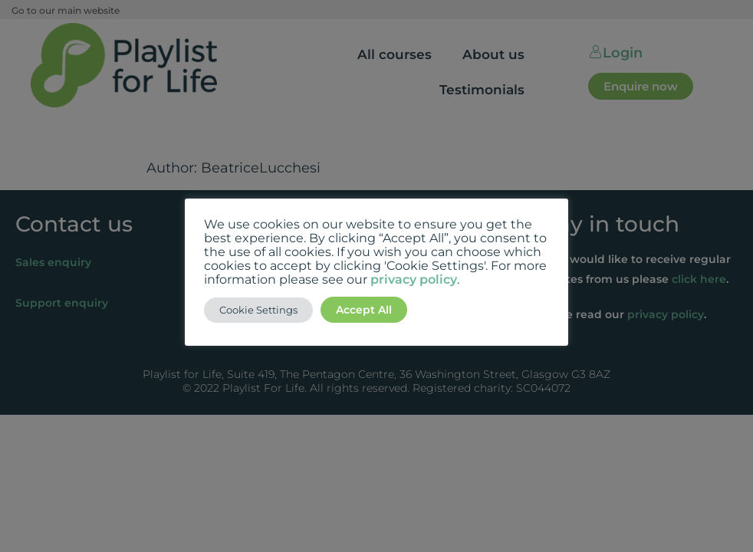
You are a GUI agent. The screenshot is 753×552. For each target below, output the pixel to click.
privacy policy (413, 279)
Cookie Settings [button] (258, 310)
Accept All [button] (364, 310)
